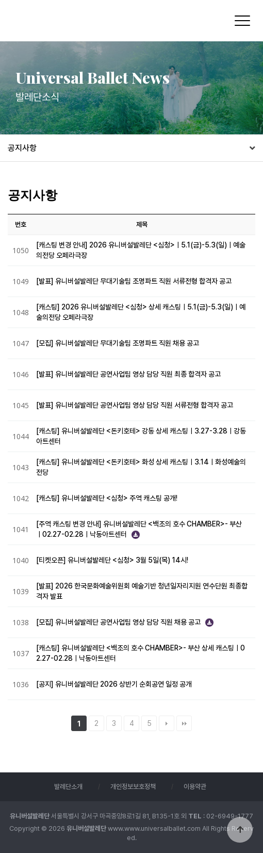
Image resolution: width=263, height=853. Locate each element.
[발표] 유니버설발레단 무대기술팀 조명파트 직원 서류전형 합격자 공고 (134, 281)
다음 (166, 723)
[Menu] (242, 20)
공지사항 (22, 148)
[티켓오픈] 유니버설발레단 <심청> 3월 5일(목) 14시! (112, 560)
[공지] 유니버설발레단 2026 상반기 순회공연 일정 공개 (114, 684)
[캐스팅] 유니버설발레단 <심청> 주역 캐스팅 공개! (106, 498)
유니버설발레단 (76, 20)
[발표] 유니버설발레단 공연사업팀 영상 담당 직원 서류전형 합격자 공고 (134, 405)
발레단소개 (68, 786)
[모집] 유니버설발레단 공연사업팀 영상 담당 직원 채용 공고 (119, 622)
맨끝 (184, 723)
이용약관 (195, 786)
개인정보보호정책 (133, 786)
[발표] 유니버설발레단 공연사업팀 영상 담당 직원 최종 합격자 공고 (128, 374)
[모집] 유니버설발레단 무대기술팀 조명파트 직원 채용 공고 (117, 343)
